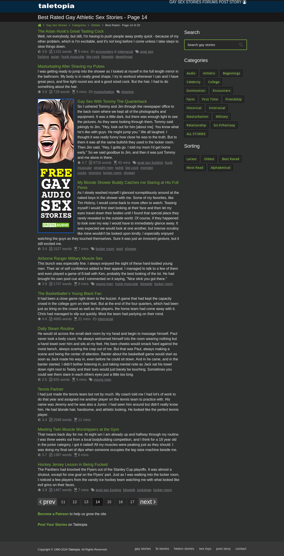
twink (119, 168)
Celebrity (194, 82)
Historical (194, 108)
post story (223, 548)
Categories (79, 25)
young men (104, 284)
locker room (112, 173)
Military (222, 117)
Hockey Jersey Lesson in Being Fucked (73, 465)
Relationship (196, 125)
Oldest (209, 159)
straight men (103, 168)
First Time (210, 99)
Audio (191, 73)
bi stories (162, 548)
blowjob (107, 57)
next (148, 501)
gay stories (143, 548)
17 (132, 502)
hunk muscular (73, 57)
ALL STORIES (196, 134)
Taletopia (74, 549)
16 (121, 502)
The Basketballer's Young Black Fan (70, 294)
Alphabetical (220, 168)
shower (129, 173)
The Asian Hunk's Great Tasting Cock (71, 31)
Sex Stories (174, 6)
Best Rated (230, 159)
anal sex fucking (150, 163)
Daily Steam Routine (56, 329)
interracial (125, 52)
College (213, 82)
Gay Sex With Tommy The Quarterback (112, 101)
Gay (154, 6)
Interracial (217, 108)
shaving (127, 92)
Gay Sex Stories (56, 25)
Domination (196, 91)
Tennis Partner (50, 389)
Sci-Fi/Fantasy (224, 125)
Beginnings (231, 73)
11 (63, 502)
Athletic (96, 25)
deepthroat (123, 57)
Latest (192, 159)
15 (109, 502)
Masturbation (197, 117)
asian (55, 57)
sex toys (205, 548)
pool (119, 249)
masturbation (104, 92)
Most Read (195, 168)
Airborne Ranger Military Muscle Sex (70, 258)
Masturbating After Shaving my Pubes (71, 66)
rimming (95, 173)
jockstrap (144, 490)
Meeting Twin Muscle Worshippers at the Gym (78, 429)
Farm (191, 99)
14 (98, 502)
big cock (93, 57)
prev (47, 501)
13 (86, 502)
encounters (104, 52)
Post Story (224, 6)
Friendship (234, 99)
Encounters (221, 91)
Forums (199, 6)
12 (75, 502)
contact (241, 548)
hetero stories (184, 548)
